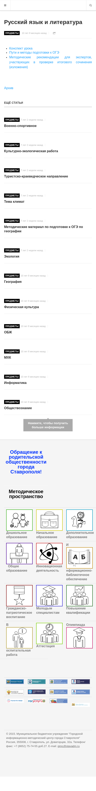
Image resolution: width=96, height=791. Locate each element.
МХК (7, 357)
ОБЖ (8, 332)
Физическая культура (21, 307)
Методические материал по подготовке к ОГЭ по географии (43, 229)
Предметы (11, 33)
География (13, 281)
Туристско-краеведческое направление (36, 176)
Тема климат (14, 201)
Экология (11, 256)
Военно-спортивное (20, 126)
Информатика (15, 383)
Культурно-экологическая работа (31, 151)
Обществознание (18, 408)
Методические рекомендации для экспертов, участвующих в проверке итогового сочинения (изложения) (50, 62)
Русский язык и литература (43, 22)
